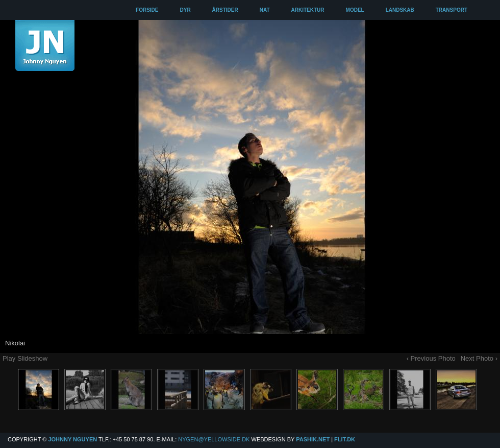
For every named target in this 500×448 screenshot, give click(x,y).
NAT (265, 10)
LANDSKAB (400, 10)
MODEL (355, 10)
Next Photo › (479, 358)
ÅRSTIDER (225, 10)
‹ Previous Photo (431, 358)
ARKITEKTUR (307, 10)
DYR (185, 10)
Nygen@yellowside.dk (213, 439)
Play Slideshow (25, 358)
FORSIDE (147, 10)
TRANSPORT (451, 10)
